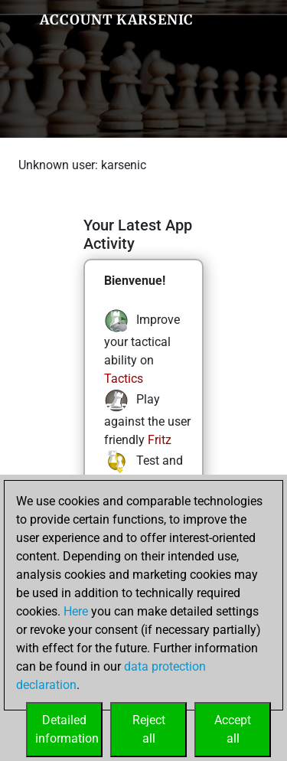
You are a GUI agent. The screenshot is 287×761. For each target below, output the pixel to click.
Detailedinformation (67, 729)
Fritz (159, 440)
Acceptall (232, 729)
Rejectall (148, 729)
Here (76, 611)
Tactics (123, 378)
